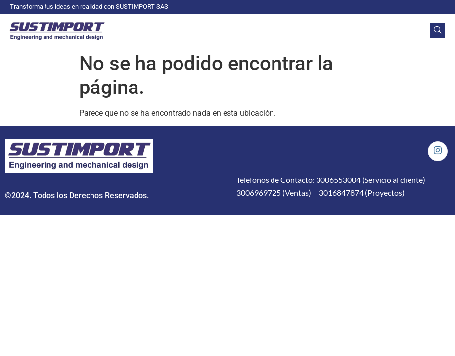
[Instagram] (438, 151)
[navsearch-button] (437, 30)
